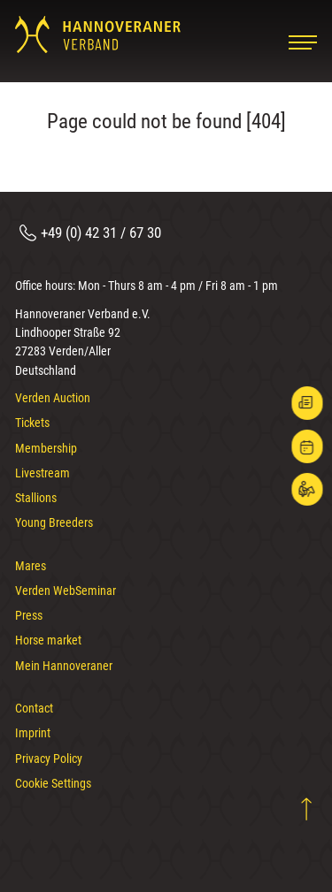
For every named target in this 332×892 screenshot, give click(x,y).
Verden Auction (52, 398)
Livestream (42, 473)
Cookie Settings (53, 783)
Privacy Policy (48, 758)
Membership (46, 448)
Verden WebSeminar (65, 590)
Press (28, 615)
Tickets (32, 423)
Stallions (36, 498)
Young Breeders (54, 522)
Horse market (48, 640)
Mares (30, 566)
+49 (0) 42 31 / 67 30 (101, 232)
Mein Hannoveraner (63, 666)
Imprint (32, 733)
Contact (34, 708)
